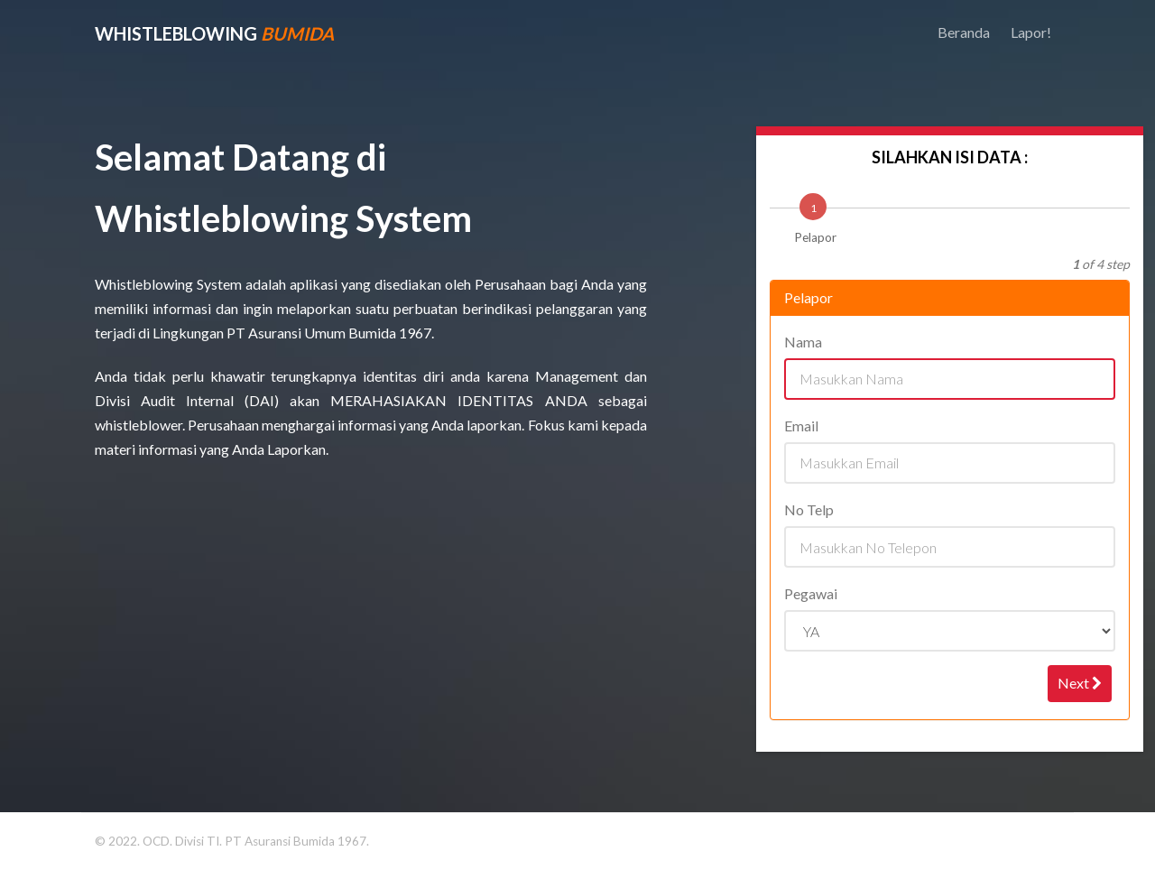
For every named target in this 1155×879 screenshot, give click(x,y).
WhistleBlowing (214, 33)
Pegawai (811, 593)
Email (802, 425)
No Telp (810, 509)
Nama (804, 341)
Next (1080, 682)
